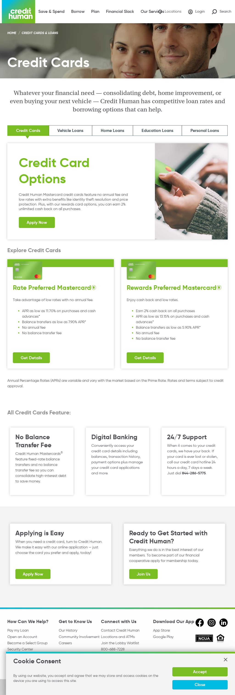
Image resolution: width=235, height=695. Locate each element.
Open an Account (22, 637)
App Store (161, 630)
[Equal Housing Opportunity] (220, 639)
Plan (95, 11)
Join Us (143, 574)
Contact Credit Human (120, 630)
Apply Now (37, 222)
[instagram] (211, 622)
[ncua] (204, 639)
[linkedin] (223, 622)
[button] (225, 659)
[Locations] (169, 11)
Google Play (163, 637)
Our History (68, 630)
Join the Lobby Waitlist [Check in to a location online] (120, 643)
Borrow (78, 11)
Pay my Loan (18, 630)
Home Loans (112, 130)
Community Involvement (79, 637)
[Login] (196, 12)
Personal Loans (204, 130)
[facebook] (200, 622)
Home (11, 33)
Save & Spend (51, 11)
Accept (200, 671)
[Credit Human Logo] (18, 11)
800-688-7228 (113, 649)
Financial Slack (120, 11)
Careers (65, 643)
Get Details (31, 358)
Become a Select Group (27, 643)
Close (199, 684)
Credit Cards (28, 130)
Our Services (152, 11)
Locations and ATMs (118, 637)
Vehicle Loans (71, 130)
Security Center (20, 649)
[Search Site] (221, 11)
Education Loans (157, 130)
